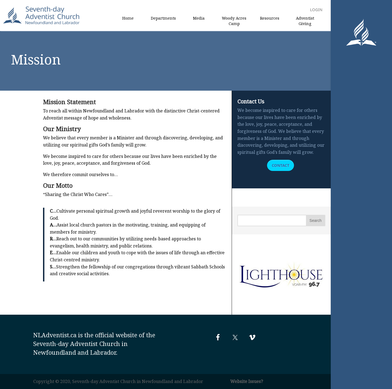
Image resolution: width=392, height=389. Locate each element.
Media (199, 18)
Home (128, 18)
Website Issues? (246, 381)
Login (316, 10)
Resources (269, 18)
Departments (163, 18)
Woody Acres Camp (234, 21)
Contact (280, 165)
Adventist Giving (305, 21)
